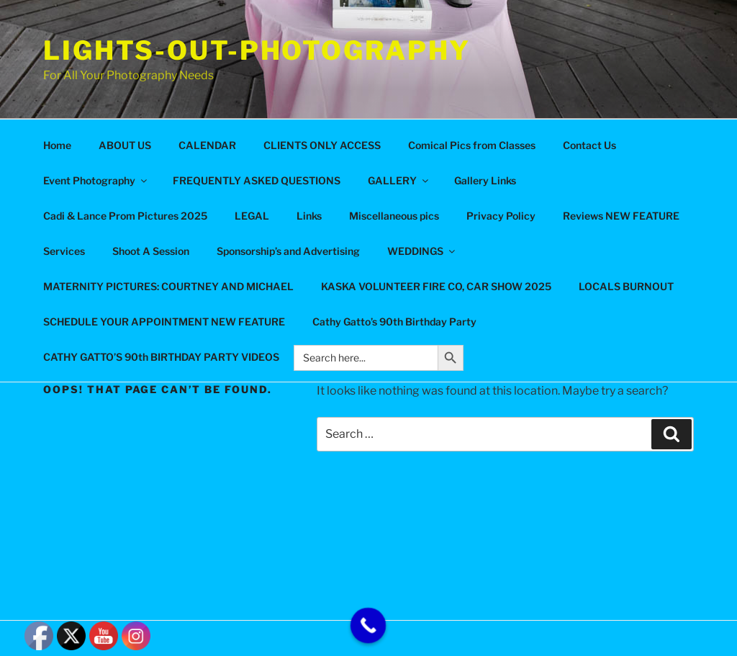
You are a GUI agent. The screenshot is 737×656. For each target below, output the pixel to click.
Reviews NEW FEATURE (621, 216)
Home (57, 145)
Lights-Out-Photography (257, 50)
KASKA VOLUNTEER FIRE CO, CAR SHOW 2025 (436, 286)
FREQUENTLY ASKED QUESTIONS (256, 180)
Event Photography (96, 180)
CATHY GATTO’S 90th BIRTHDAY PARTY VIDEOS (161, 357)
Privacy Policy (500, 216)
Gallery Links (485, 180)
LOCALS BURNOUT (626, 286)
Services (64, 251)
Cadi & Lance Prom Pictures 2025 (125, 216)
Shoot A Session (150, 251)
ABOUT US (125, 145)
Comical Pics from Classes (471, 145)
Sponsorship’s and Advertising (288, 251)
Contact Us (589, 145)
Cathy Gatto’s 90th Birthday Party (394, 321)
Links (309, 216)
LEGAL (252, 216)
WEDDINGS (422, 251)
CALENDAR (207, 145)
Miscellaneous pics (394, 216)
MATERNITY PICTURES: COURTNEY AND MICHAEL (168, 286)
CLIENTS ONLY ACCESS (322, 145)
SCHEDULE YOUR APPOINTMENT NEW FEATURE (164, 321)
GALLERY (399, 180)
